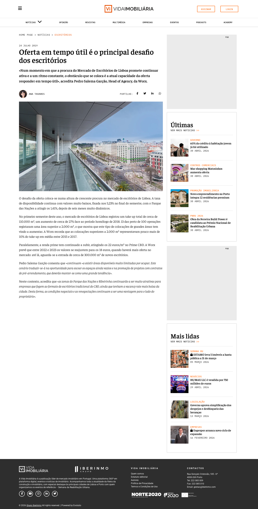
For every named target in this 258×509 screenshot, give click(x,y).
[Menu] (20, 8)
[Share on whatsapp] (160, 94)
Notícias (44, 34)
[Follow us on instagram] (38, 494)
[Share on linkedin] (152, 94)
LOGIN (229, 9)
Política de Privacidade (142, 483)
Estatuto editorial (139, 477)
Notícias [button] (34, 23)
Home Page (26, 34)
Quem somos (137, 473)
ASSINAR (206, 9)
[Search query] (41, 9)
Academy (228, 22)
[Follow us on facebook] (22, 494)
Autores (134, 480)
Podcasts (201, 22)
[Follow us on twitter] (55, 494)
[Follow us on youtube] (30, 494)
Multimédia (119, 22)
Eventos (174, 22)
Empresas (148, 22)
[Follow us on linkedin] (46, 494)
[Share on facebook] (137, 94)
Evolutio (77, 505)
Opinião (63, 22)
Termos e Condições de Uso (144, 486)
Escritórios (63, 34)
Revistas (90, 22)
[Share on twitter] (145, 94)
